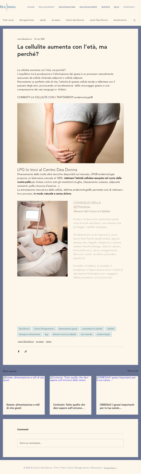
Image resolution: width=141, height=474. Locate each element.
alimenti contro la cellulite (64, 334)
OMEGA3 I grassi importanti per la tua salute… (117, 406)
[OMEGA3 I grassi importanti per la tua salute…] (117, 388)
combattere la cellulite (92, 328)
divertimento (120, 20)
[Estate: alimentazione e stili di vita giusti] (24, 388)
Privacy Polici (110, 468)
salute (43, 20)
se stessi (56, 20)
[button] (134, 20)
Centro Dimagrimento (44, 328)
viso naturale (86, 334)
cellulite (110, 328)
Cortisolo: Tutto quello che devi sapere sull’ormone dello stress (69, 406)
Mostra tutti (133, 370)
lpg (46, 334)
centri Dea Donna (99, 20)
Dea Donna (24, 328)
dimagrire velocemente (29, 334)
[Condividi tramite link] (25, 351)
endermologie (103, 334)
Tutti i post (8, 20)
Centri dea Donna (75, 20)
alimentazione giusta (68, 328)
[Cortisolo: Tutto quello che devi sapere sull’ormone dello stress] (70, 388)
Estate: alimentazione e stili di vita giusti (23, 406)
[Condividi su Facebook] (18, 351)
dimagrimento (26, 20)
